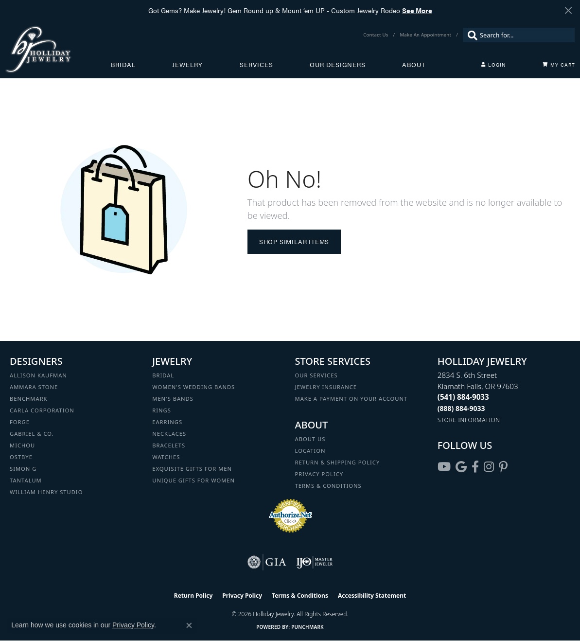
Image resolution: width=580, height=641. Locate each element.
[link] (376, 35)
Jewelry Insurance (326, 387)
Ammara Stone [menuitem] (34, 387)
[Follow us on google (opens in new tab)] (461, 467)
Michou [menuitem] (22, 445)
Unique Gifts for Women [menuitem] (193, 480)
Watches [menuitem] (166, 457)
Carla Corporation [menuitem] (42, 410)
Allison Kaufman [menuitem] (38, 375)
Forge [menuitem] (20, 422)
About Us (310, 439)
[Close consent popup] (189, 625)
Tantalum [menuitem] (26, 480)
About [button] (413, 64)
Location (310, 450)
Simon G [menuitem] (23, 468)
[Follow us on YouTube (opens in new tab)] (444, 467)
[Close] (568, 10)
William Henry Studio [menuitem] (46, 492)
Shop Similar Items (294, 241)
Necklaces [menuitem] (169, 433)
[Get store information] (469, 420)
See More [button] (417, 10)
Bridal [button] (123, 64)
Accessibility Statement (372, 595)
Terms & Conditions (328, 485)
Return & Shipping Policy (337, 462)
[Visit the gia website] (266, 562)
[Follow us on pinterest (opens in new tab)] (503, 467)
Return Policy (193, 595)
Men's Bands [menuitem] (172, 398)
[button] (493, 64)
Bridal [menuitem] (163, 375)
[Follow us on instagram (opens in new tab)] (489, 467)
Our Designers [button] (338, 64)
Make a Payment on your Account (351, 398)
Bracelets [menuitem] (168, 445)
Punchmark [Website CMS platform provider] (307, 626)
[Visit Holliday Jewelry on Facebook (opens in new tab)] (475, 467)
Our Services (316, 375)
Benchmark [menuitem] (29, 398)
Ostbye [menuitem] (21, 457)
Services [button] (256, 64)
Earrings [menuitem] (167, 422)
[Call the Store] (463, 397)
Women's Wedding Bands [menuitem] (193, 387)
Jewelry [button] (187, 64)
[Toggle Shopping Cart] (558, 64)
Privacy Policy (319, 474)
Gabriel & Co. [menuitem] (32, 433)
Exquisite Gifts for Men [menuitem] (192, 468)
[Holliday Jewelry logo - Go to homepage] (58, 49)
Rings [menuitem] (161, 410)
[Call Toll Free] (461, 408)
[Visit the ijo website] (314, 562)
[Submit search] (470, 35)
